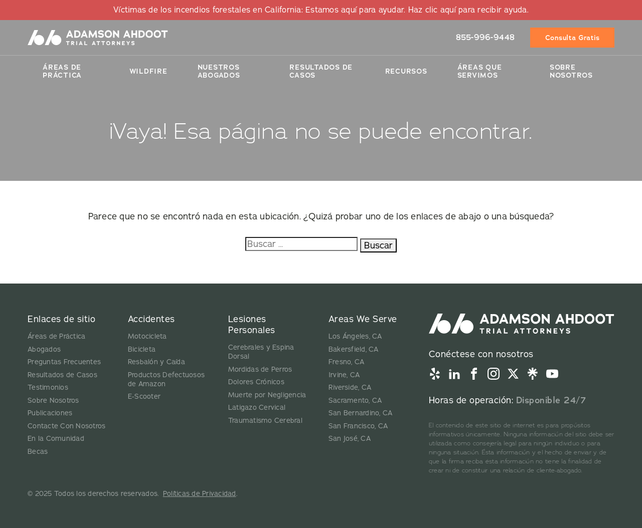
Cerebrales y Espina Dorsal (261, 352)
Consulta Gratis (572, 37)
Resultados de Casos (62, 375)
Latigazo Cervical (256, 407)
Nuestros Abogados (219, 71)
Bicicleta (141, 349)
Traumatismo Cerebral (265, 420)
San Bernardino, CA (361, 413)
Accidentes (151, 319)
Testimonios (48, 387)
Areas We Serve (363, 319)
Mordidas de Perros (260, 369)
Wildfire (148, 71)
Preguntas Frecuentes (64, 362)
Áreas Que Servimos (479, 71)
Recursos (406, 71)
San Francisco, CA (358, 426)
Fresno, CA (347, 362)
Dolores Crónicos (256, 382)
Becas (38, 451)
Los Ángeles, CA (355, 336)
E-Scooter (144, 396)
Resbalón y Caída (156, 362)
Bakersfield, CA (354, 349)
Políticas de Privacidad (199, 493)
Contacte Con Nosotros (66, 426)
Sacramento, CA (355, 400)
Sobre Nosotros (571, 71)
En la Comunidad (56, 438)
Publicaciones (50, 413)
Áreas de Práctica (62, 71)
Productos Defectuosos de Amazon (166, 379)
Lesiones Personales (251, 324)
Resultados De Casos (321, 71)
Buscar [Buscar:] (378, 245)
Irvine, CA (344, 375)
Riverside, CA (350, 387)
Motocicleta (147, 336)
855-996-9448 (485, 37)
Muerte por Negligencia (267, 395)
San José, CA (350, 438)
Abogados (44, 349)
